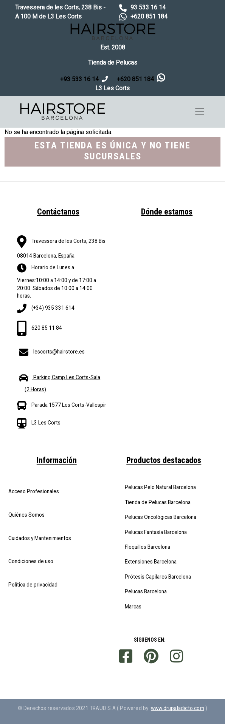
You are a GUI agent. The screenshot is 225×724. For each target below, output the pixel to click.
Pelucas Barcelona (146, 591)
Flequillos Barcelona (147, 547)
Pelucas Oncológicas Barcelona (160, 517)
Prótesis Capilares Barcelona (158, 577)
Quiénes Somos (26, 515)
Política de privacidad (32, 585)
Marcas (133, 607)
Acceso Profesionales (33, 491)
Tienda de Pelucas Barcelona (158, 502)
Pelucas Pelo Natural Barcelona (160, 487)
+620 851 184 (149, 16)
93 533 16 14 (148, 7)
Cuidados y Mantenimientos (39, 538)
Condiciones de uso (30, 561)
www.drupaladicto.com (177, 708)
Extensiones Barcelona (151, 562)
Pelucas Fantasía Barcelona (156, 532)
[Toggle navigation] (199, 111)
